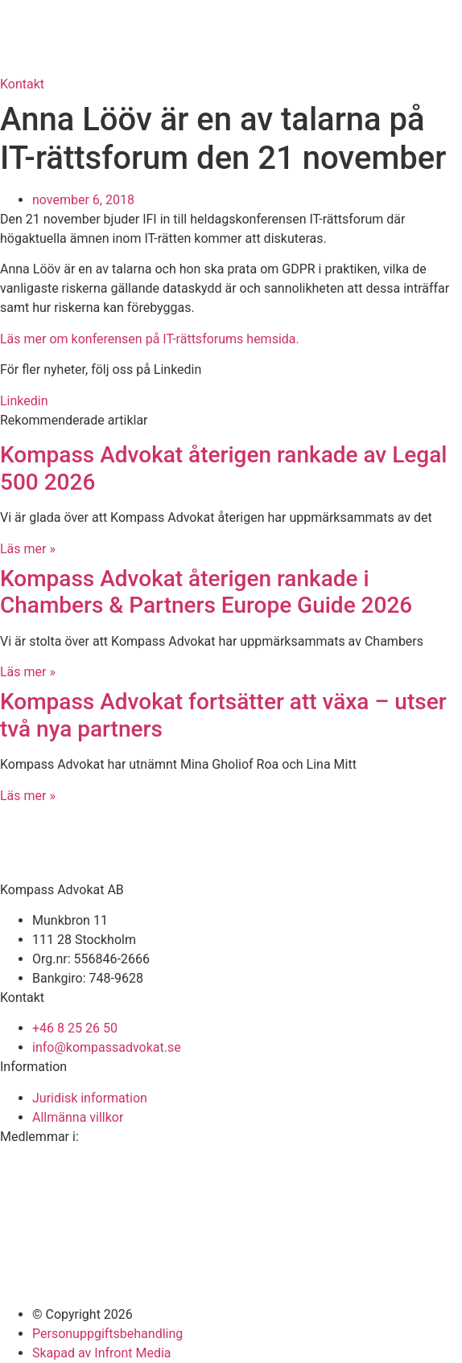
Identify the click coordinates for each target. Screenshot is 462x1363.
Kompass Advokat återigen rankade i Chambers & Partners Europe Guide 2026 (206, 592)
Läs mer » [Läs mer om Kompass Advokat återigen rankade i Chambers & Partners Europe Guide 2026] (28, 671)
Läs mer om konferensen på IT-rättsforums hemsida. (149, 339)
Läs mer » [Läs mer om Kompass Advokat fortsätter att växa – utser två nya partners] (28, 795)
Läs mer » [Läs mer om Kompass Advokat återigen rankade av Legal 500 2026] (28, 548)
